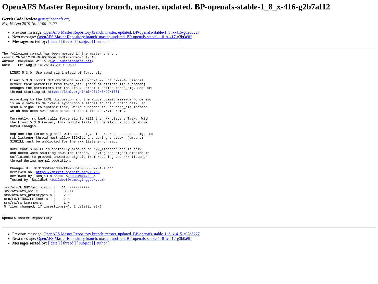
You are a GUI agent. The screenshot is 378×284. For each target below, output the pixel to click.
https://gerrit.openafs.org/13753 (68, 196)
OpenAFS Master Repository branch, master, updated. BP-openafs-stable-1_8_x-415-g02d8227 (122, 32)
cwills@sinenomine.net (71, 63)
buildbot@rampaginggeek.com (78, 205)
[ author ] (101, 41)
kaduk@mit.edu (80, 201)
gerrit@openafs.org (54, 19)
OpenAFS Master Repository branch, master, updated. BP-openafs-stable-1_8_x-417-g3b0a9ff (114, 37)
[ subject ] (85, 41)
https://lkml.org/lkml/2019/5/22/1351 (83, 100)
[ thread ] (68, 41)
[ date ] (54, 41)
